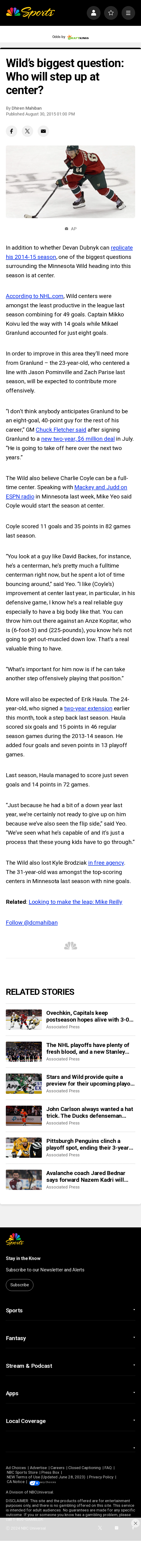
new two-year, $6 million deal (78, 438)
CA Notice (16, 1482)
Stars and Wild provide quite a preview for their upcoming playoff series (90, 1080)
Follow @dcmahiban (32, 922)
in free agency (106, 862)
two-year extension (88, 708)
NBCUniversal (41, 1492)
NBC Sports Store (22, 1472)
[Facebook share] (11, 131)
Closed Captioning (84, 1467)
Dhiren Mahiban (27, 108)
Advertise (38, 1467)
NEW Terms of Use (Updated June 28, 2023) (46, 1477)
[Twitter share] (27, 131)
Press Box (50, 1472)
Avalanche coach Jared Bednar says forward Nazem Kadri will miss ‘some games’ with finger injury (85, 1176)
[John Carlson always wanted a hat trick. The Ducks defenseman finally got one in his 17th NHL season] (24, 1116)
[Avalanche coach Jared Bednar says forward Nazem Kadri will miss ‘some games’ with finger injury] (24, 1180)
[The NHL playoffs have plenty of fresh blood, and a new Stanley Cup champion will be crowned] (24, 1052)
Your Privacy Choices (59, 1482)
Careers (58, 1467)
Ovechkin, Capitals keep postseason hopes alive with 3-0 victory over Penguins (87, 1016)
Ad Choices (16, 1467)
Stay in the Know (23, 1258)
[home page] (30, 13)
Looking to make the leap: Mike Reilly (75, 901)
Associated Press (63, 1027)
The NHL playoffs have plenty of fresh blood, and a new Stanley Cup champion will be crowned (87, 1048)
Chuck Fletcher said (61, 429)
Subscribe (19, 1284)
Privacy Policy (101, 1477)
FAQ (108, 1467)
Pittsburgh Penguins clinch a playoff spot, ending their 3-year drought (87, 1144)
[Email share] (43, 131)
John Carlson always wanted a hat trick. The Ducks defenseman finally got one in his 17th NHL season (89, 1112)
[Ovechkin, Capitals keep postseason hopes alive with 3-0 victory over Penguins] (24, 1019)
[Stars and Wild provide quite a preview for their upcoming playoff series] (24, 1084)
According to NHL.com (35, 296)
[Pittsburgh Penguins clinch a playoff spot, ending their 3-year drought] (24, 1148)
